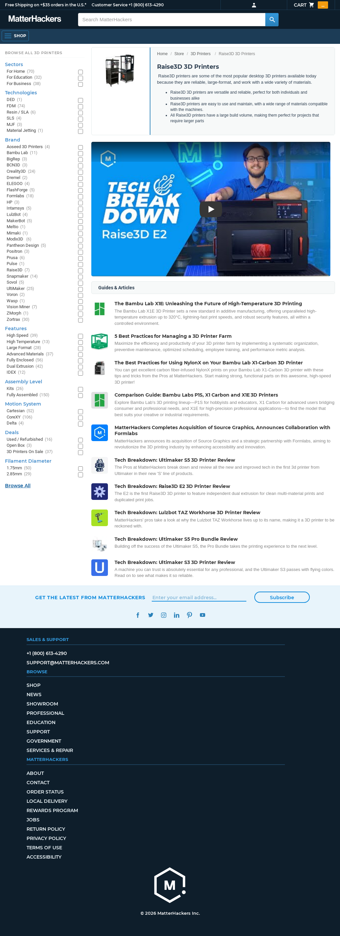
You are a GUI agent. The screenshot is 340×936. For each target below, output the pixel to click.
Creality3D (21, 171)
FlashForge (21, 190)
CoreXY (20, 417)
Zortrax (18, 320)
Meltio (16, 227)
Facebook (137, 615)
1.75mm (19, 468)
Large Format (24, 348)
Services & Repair (50, 750)
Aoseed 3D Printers (28, 147)
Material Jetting (25, 131)
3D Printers (201, 53)
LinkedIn (176, 615)
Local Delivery (47, 801)
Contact (38, 783)
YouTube (202, 615)
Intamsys (19, 208)
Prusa (16, 258)
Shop (34, 685)
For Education (24, 77)
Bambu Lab (22, 153)
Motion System (23, 404)
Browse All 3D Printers (33, 52)
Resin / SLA (21, 112)
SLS (14, 118)
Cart (311, 5)
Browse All (18, 486)
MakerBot (19, 221)
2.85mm (19, 474)
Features (16, 328)
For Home (21, 71)
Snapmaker (22, 276)
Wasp (16, 301)
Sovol (15, 282)
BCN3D (17, 165)
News (34, 695)
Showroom (42, 704)
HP (13, 202)
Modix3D (19, 239)
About (35, 773)
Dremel (17, 178)
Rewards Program (52, 810)
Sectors (14, 64)
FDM (16, 106)
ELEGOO (18, 184)
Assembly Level (23, 382)
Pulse (16, 264)
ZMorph (18, 313)
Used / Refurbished (29, 439)
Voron (16, 295)
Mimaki (17, 233)
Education (41, 722)
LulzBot (17, 215)
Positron (18, 251)
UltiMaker (20, 289)
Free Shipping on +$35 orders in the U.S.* (45, 4)
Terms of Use (44, 848)
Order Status (45, 792)
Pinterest (189, 615)
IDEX (16, 372)
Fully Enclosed (25, 360)
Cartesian (20, 411)
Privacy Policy (46, 838)
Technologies (21, 93)
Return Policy (46, 829)
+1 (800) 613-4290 (146, 4)
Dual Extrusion (25, 366)
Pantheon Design (26, 245)
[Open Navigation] (15, 36)
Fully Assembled (28, 395)
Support (38, 732)
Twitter (150, 615)
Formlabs (20, 196)
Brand (12, 140)
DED (14, 100)
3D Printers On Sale (30, 452)
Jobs (33, 820)
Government (44, 741)
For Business (24, 84)
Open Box (19, 445)
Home (162, 53)
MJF (14, 125)
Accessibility (44, 857)
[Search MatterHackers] (272, 19)
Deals (12, 432)
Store (179, 53)
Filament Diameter (28, 461)
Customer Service (110, 4)
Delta (15, 423)
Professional (45, 713)
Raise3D (18, 270)
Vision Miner (22, 307)
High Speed (22, 335)
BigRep (17, 159)
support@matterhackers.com (68, 663)
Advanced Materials (30, 354)
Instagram (163, 615)
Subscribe (282, 598)
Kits (15, 389)
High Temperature (28, 342)
